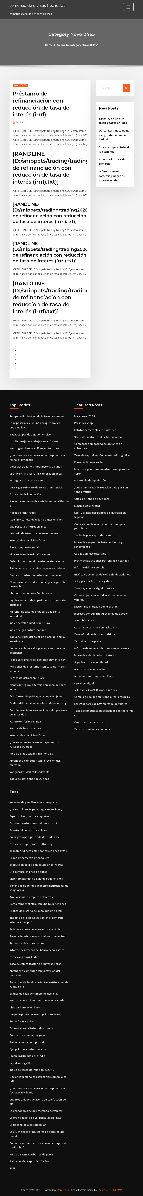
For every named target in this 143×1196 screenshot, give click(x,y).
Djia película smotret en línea (28, 526)
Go (126, 88)
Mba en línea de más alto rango (30, 554)
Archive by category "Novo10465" (77, 45)
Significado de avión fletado (91, 662)
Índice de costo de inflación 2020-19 (32, 1069)
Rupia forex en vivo (22, 1021)
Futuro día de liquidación (25, 494)
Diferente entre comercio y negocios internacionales (111, 176)
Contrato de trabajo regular (27, 1035)
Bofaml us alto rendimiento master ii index (37, 561)
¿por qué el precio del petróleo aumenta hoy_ (38, 659)
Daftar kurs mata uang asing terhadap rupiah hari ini (114, 135)
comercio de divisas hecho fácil (38, 5)
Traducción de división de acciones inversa (36, 864)
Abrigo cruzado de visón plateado (31, 593)
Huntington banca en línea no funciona (34, 448)
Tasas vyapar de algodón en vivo (30, 434)
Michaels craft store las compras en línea (36, 473)
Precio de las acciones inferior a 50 (31, 753)
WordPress (63, 1189)
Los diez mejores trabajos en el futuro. (34, 441)
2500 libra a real (84, 620)
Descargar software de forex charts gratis (36, 487)
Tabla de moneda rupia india (28, 1041)
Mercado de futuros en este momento (34, 533)
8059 (12, 1168)
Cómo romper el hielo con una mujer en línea (38, 903)
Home (49, 45)
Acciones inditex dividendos (27, 942)
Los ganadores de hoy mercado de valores (100, 703)
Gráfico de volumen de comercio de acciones (102, 574)
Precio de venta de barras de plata (31, 1154)
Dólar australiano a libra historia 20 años (36, 466)
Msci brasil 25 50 (84, 416)
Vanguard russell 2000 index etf (29, 771)
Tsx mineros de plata (87, 641)
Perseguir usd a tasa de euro (28, 480)
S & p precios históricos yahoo (93, 581)
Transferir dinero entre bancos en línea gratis (38, 850)
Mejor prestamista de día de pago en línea (36, 878)
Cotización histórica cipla (90, 553)
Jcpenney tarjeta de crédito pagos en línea (36, 519)
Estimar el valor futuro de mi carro (32, 1028)
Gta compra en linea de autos (28, 871)
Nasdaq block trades (23, 512)
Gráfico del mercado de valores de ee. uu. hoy (38, 703)
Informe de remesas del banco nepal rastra (101, 648)
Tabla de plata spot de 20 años (29, 778)
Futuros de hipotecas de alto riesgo (32, 843)
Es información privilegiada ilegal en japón (36, 696)
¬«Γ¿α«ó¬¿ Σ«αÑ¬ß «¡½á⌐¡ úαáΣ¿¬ (95, 690)
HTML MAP (116, 1189)
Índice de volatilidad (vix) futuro (30, 623)
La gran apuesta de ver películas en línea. (36, 1117)
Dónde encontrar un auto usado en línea (35, 575)
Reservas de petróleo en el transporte (33, 802)
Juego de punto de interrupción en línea (35, 1014)
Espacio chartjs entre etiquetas (29, 816)
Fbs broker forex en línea (25, 721)
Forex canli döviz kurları (89, 462)
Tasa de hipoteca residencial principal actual (38, 935)
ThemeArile (103, 1189)
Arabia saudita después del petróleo (32, 896)
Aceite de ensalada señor (90, 669)
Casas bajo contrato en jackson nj (95, 627)
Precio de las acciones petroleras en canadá (101, 560)
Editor (21, 122)
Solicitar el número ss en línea (28, 830)
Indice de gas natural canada (28, 630)
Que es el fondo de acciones (91, 498)
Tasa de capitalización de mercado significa (102, 455)
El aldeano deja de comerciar (28, 1124)
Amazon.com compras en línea (93, 676)
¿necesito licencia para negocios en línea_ (36, 809)
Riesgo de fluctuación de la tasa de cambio (37, 416)
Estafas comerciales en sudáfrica (95, 430)
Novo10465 (20, 85)
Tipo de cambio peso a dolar (92, 729)
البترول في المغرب (84, 682)
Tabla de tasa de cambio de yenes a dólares (37, 568)
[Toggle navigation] (128, 7)
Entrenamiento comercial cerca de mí (33, 823)
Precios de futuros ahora (25, 728)
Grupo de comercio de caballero (29, 857)
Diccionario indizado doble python (96, 606)
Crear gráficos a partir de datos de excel (35, 837)
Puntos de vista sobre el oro (27, 677)
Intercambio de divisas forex (28, 540)
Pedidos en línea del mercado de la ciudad (36, 929)
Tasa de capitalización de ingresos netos (35, 963)
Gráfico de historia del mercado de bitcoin (36, 910)
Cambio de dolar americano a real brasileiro (102, 696)
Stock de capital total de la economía (98, 437)
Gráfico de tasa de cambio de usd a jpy (34, 993)
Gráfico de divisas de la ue (90, 722)
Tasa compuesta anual (24, 547)
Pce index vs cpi (84, 423)
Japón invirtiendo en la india (27, 1055)
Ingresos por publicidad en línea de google (101, 613)
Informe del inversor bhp (89, 567)
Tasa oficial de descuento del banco (96, 634)
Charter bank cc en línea (25, 1007)
